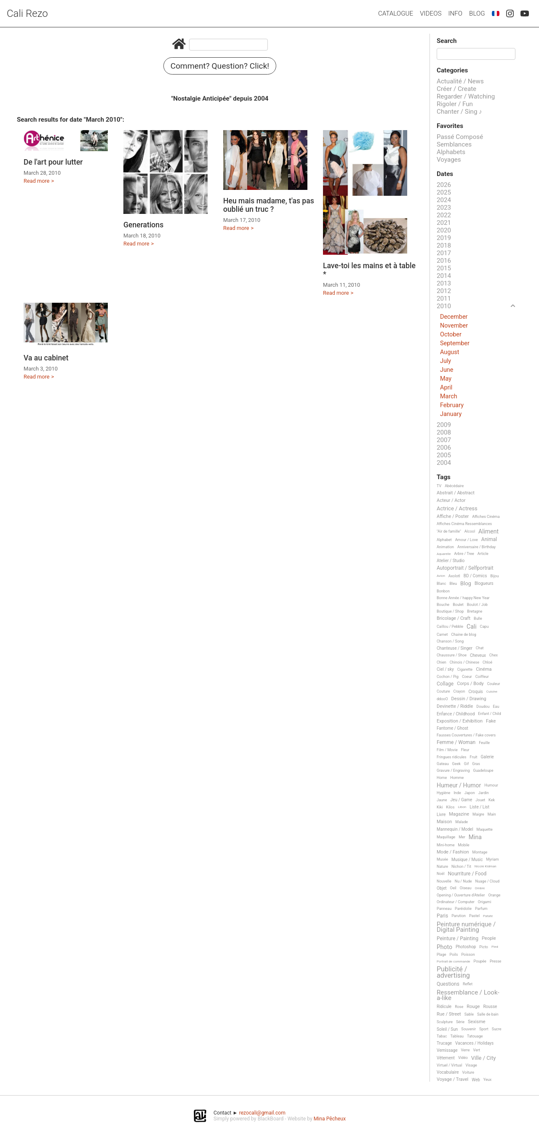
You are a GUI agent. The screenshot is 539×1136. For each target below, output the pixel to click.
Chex (493, 655)
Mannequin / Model (455, 829)
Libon (462, 806)
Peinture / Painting (457, 938)
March (448, 396)
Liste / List (479, 807)
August (449, 352)
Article (483, 553)
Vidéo (463, 1057)
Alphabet (444, 539)
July (445, 361)
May (445, 378)
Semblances (454, 144)
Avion (441, 575)
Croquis (475, 691)
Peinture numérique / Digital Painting (466, 927)
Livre (441, 814)
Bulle (478, 618)
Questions (448, 984)
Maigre (478, 814)
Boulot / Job (477, 604)
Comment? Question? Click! (220, 66)
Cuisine (491, 691)
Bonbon (443, 591)
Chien (441, 662)
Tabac (442, 1036)
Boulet (458, 604)
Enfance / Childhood (456, 714)
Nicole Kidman (485, 866)
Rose (459, 1006)
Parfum (481, 908)
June (446, 369)
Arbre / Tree (464, 553)
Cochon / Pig (448, 676)
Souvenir (468, 1029)
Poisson (468, 954)
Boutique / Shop (450, 611)
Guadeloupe (483, 770)
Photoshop (466, 947)
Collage (445, 684)
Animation (445, 547)
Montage (480, 852)
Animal (489, 539)
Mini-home (445, 845)
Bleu (453, 583)
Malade (461, 822)
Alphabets (451, 152)
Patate (488, 916)
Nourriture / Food (467, 874)
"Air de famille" (449, 531)
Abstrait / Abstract (456, 493)
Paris (442, 916)
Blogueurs (484, 583)
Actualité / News (460, 81)
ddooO (442, 699)
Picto (483, 947)
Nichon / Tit (461, 866)
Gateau (443, 763)
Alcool (469, 531)
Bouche (443, 604)
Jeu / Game (461, 800)
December (453, 316)
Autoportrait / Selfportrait (465, 568)
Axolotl (454, 576)
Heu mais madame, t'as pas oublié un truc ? (268, 205)
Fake (491, 721)
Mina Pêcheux (330, 1119)
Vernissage (447, 1050)
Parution (458, 915)
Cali (472, 626)
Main (492, 814)
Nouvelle (444, 881)
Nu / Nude (463, 881)
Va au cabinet (46, 358)
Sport (483, 1029)
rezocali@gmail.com (262, 1113)
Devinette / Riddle (455, 706)
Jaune (442, 800)
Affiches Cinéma (485, 516)
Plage (441, 954)
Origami (484, 902)
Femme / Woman (456, 742)
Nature (442, 866)
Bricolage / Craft (453, 618)
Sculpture (445, 1022)
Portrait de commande (453, 961)
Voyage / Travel (452, 1079)
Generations (143, 225)
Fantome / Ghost (452, 728)
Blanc (441, 583)
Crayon (459, 691)
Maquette (485, 829)
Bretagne (474, 611)
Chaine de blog (463, 634)
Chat (480, 648)
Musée (442, 859)
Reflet (467, 984)
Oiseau (466, 888)
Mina (475, 837)
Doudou (482, 706)
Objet (441, 888)
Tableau (457, 1036)
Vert (476, 1050)
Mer (462, 837)
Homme (457, 777)
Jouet (480, 800)
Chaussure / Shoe (452, 655)
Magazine (459, 814)
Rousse (490, 1006)
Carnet (442, 634)
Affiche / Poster (453, 517)
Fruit (474, 757)
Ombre (480, 888)
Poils (454, 954)
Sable (469, 1014)
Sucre (497, 1029)
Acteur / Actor (451, 501)
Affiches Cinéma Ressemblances (464, 523)
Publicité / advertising (453, 972)
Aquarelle (444, 553)
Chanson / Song (450, 641)
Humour (491, 785)
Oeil (453, 888)
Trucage (444, 1043)
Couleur (493, 683)
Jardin (483, 793)
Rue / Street (449, 1014)
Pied (494, 946)
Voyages (449, 159)
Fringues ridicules (452, 757)
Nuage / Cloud (487, 881)
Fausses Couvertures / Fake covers (466, 735)
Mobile (463, 845)
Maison (444, 822)
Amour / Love (466, 539)
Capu (484, 626)
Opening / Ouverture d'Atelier (461, 895)
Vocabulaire (448, 1072)
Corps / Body (470, 684)
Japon (469, 793)
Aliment (488, 531)
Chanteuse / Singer (454, 648)
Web (476, 1080)
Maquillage (446, 837)
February (452, 405)
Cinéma (483, 669)
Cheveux (478, 655)
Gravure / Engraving (453, 770)
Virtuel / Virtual (449, 1065)
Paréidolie (463, 908)
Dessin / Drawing (468, 699)
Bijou (494, 576)
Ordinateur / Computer (456, 902)
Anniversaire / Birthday (476, 547)
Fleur (465, 750)
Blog (477, 13)
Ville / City (483, 1058)
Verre (465, 1050)
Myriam (492, 859)
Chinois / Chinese (464, 662)
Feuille (484, 742)
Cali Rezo (27, 13)
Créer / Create (456, 89)
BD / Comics (475, 576)
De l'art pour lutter (53, 162)
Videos (430, 13)
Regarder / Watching (466, 96)
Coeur (467, 676)
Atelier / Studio (450, 561)
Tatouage (475, 1036)
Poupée (480, 961)
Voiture (468, 1072)
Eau (496, 706)
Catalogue (395, 13)
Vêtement (446, 1058)
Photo (444, 947)
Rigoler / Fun (455, 104)
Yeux (487, 1079)
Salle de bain (488, 1014)
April (446, 387)
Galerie (487, 757)
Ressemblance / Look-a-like (468, 995)
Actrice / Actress (457, 508)
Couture (443, 691)
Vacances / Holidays (474, 1043)
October (451, 334)
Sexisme (477, 1022)
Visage (471, 1065)
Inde (457, 793)
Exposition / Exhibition (460, 721)
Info (455, 13)
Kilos (450, 807)
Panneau (444, 908)
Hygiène (443, 793)
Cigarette (464, 669)
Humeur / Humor (459, 785)
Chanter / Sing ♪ (459, 111)
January (451, 414)
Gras (476, 763)
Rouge (473, 1007)
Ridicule (444, 1006)
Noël (441, 873)
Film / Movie (447, 750)
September (455, 343)
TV (439, 486)
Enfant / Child (489, 713)
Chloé (487, 662)
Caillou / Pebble (450, 626)
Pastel (474, 915)
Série (460, 1022)
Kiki (440, 807)
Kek (491, 800)
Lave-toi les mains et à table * (369, 269)
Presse (495, 961)
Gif (466, 763)
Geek (456, 763)
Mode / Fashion (453, 852)
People (489, 938)
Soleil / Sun (447, 1029)
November (454, 325)
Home (442, 777)
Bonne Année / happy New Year (463, 598)
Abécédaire (454, 486)
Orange (494, 895)
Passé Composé (460, 137)
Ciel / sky (445, 669)
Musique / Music (467, 859)
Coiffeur (482, 676)
